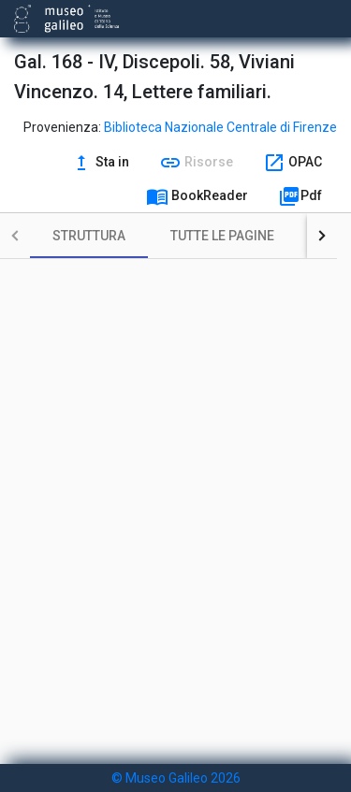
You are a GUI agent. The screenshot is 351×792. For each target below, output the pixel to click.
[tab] (89, 235)
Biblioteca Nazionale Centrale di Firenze (220, 127)
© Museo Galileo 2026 (176, 777)
